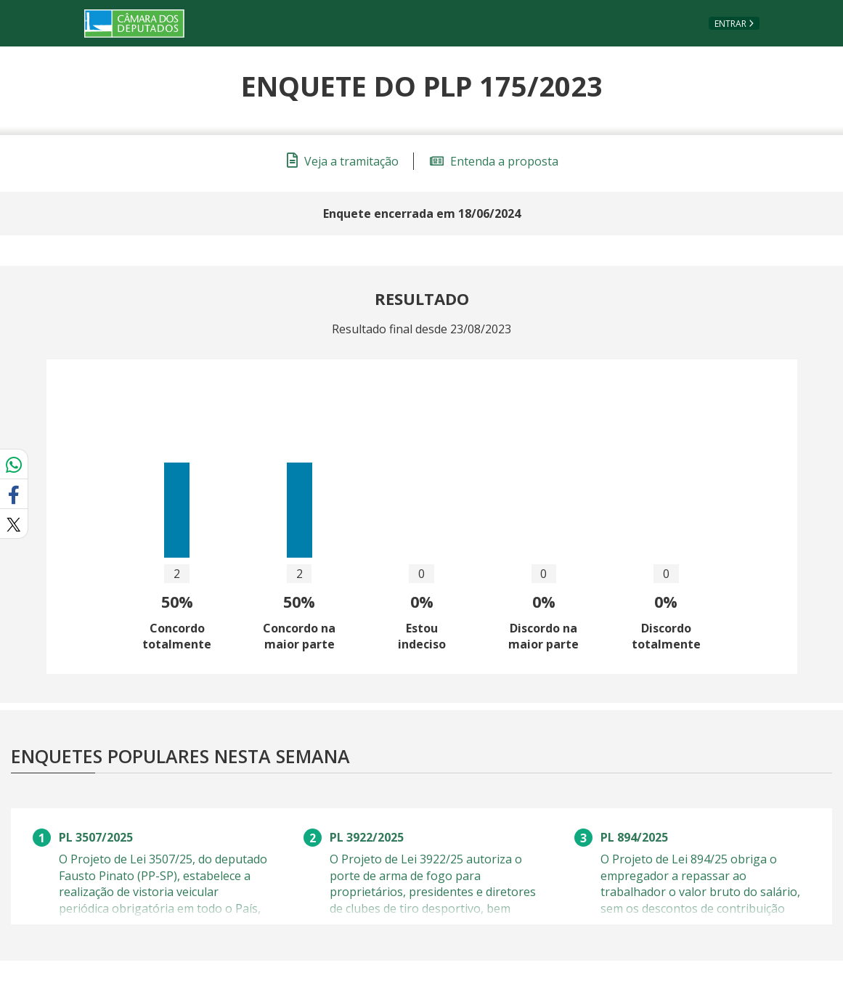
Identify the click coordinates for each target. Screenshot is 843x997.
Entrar (730, 23)
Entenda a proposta (494, 161)
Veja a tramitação (343, 161)
